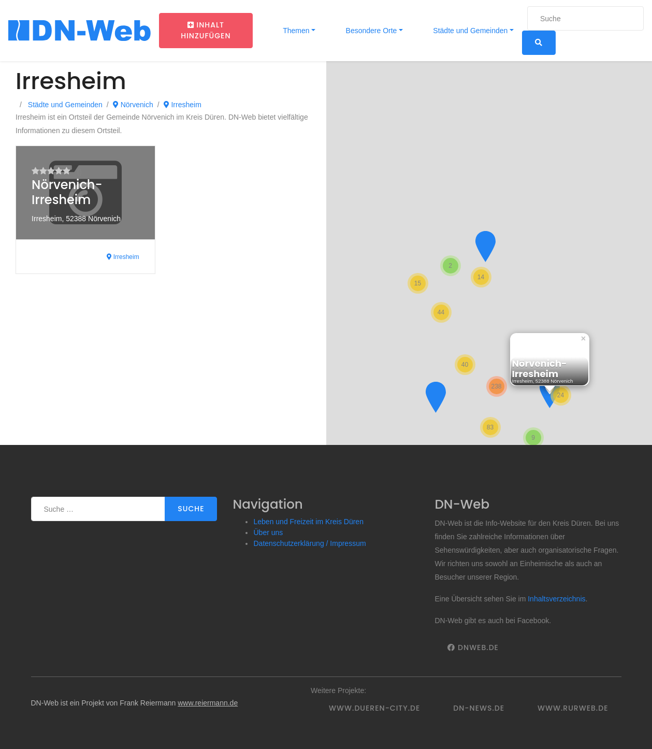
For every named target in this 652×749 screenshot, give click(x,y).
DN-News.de (478, 708)
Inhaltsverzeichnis (556, 599)
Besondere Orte (370, 30)
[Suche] (585, 18)
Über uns (268, 532)
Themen (295, 30)
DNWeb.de (472, 647)
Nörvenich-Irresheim (67, 192)
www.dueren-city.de (374, 708)
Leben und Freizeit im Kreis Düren (308, 521)
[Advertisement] (163, 367)
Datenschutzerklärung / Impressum (309, 543)
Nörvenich (133, 104)
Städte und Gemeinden (469, 30)
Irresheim (182, 104)
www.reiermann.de (208, 703)
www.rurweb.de (573, 708)
